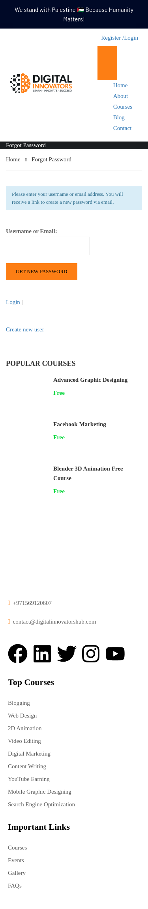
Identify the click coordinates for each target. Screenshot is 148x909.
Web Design (22, 715)
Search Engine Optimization (41, 804)
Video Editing (24, 741)
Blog (119, 117)
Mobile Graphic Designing (39, 791)
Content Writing (27, 766)
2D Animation (24, 728)
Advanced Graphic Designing (90, 380)
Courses (122, 106)
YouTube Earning (29, 779)
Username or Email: (48, 241)
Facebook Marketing (79, 424)
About (120, 96)
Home (120, 85)
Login (131, 37)
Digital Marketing (29, 753)
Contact (122, 128)
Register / (112, 37)
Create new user (25, 329)
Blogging (19, 703)
